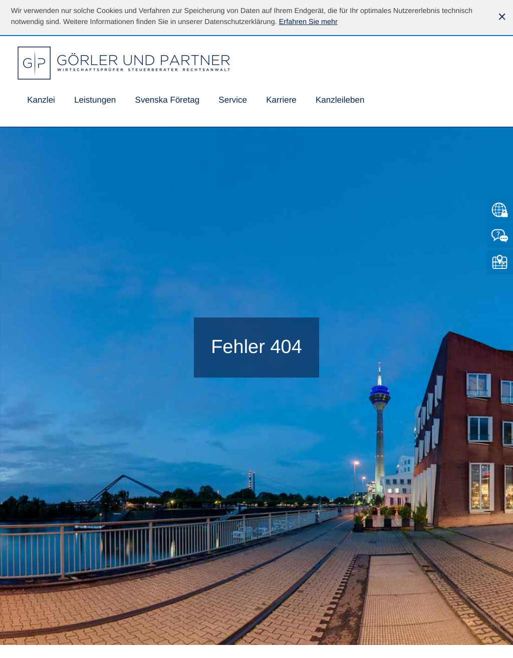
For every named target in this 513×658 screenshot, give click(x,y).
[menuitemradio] (167, 101)
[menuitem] (41, 101)
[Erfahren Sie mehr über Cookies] (308, 22)
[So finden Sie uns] (500, 262)
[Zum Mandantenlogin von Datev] (500, 209)
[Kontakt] (500, 235)
